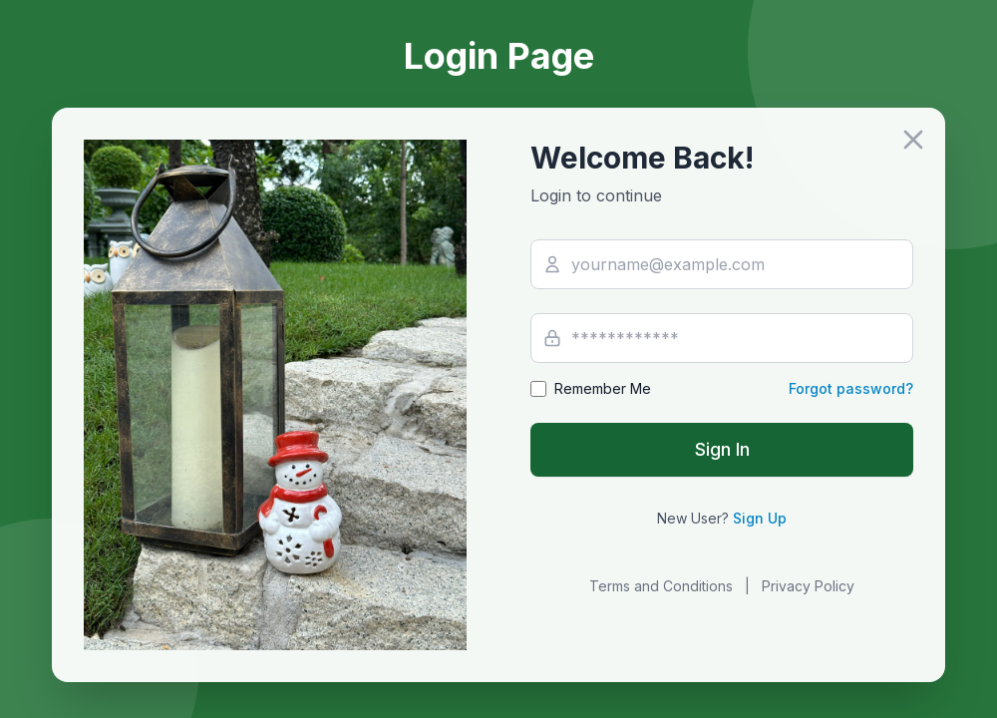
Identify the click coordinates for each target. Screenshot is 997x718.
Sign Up (760, 518)
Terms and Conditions (661, 585)
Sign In (722, 449)
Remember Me (602, 388)
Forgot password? (851, 388)
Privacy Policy (808, 585)
